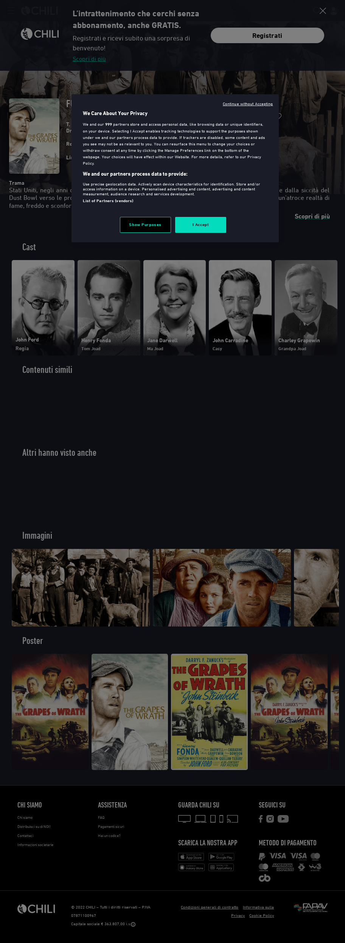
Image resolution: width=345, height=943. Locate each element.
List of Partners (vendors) (108, 200)
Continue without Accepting (248, 103)
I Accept (201, 224)
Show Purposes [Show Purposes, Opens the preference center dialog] (145, 224)
